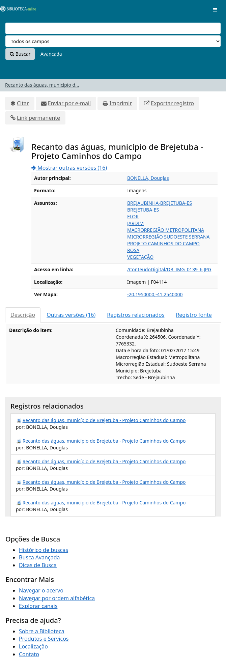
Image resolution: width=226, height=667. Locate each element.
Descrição (22, 314)
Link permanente (38, 117)
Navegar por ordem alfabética (57, 598)
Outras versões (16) (71, 314)
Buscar (20, 54)
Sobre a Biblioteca (41, 631)
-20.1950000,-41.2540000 (154, 294)
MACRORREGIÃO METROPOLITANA (165, 230)
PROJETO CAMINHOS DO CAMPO (163, 243)
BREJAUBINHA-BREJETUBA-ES (159, 203)
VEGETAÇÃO (140, 257)
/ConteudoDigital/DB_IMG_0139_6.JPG (169, 269)
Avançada (51, 54)
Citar (23, 103)
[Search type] (113, 41)
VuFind (16, 10)
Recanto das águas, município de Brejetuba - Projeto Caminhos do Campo (104, 420)
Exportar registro (172, 103)
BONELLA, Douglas (148, 178)
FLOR (133, 216)
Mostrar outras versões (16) (69, 167)
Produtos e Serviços (44, 638)
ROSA (133, 250)
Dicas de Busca (38, 565)
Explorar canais (38, 606)
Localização (33, 646)
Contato (29, 654)
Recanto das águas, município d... (42, 85)
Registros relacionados (135, 314)
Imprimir (120, 103)
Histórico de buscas (43, 550)
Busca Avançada (39, 557)
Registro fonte (193, 314)
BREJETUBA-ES (143, 209)
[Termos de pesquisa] (113, 28)
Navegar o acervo (41, 590)
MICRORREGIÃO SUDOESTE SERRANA (168, 236)
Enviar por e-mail (69, 103)
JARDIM (135, 223)
